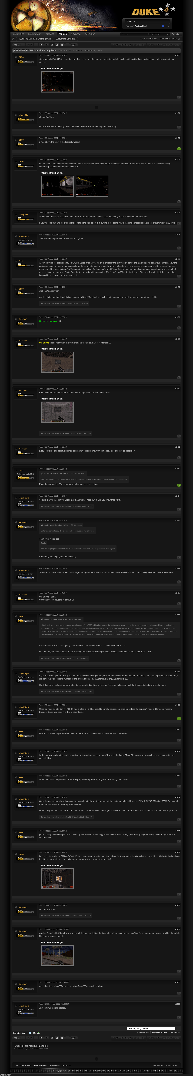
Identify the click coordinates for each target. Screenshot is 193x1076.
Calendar (90, 34)
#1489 (177, 672)
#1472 (177, 113)
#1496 (177, 852)
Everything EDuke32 (66, 39)
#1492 (177, 751)
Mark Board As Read (23, 1065)
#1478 (177, 287)
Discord (50, 34)
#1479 (177, 317)
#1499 (177, 982)
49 (47, 45)
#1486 (177, 568)
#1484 (177, 496)
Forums (63, 34)
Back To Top (66, 1065)
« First (29, 45)
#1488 (177, 615)
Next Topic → (175, 1032)
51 (57, 45)
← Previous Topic (142, 1032)
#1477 (177, 259)
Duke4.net (18, 34)
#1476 (177, 234)
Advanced (173, 34)
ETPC (21, 57)
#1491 (177, 729)
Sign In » (131, 21)
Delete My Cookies (40, 1065)
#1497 (177, 905)
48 (41, 45)
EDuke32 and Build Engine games (35, 39)
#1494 (177, 797)
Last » (74, 45)
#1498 (177, 929)
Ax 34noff (23, 319)
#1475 (177, 213)
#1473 (177, 138)
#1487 (177, 593)
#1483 (177, 469)
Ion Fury (159, 1070)
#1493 (177, 775)
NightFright (24, 236)
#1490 (177, 705)
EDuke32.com (34, 34)
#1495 (177, 831)
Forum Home (55, 1065)
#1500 (177, 1004)
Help (165, 26)
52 (62, 45)
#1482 (177, 447)
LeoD (21, 470)
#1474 (177, 160)
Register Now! (141, 26)
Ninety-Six (23, 115)
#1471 (177, 55)
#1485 (177, 520)
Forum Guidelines (149, 38)
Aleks (21, 261)
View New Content (168, 38)
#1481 (177, 389)
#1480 (177, 339)
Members (75, 34)
